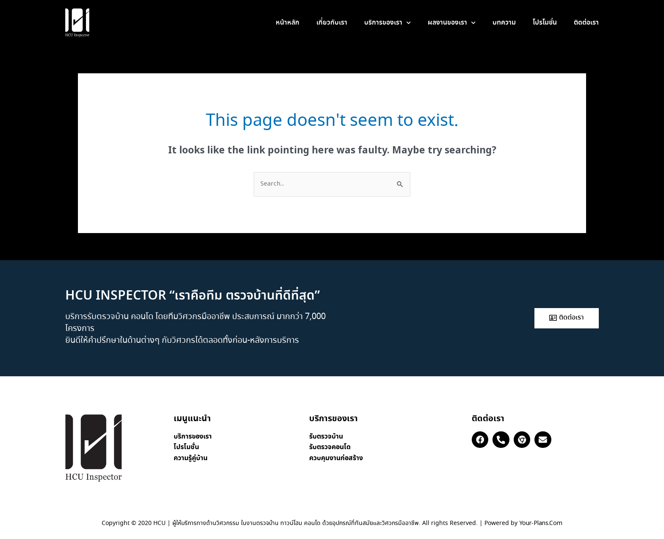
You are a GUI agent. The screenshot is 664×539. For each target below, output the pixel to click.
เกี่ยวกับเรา (331, 23)
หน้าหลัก (287, 23)
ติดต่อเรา (586, 23)
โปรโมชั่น (545, 23)
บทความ (504, 23)
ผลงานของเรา (452, 22)
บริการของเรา (387, 22)
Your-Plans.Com (540, 523)
